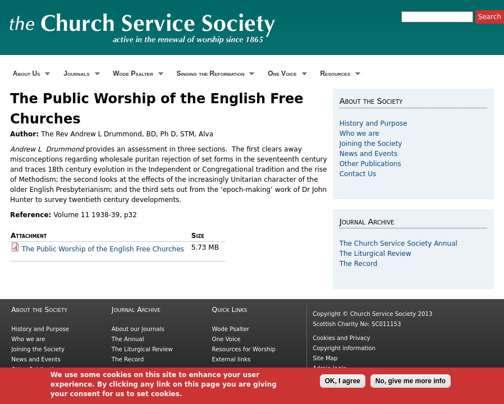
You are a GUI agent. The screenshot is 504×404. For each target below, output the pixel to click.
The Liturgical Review (375, 254)
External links (231, 359)
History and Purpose (373, 123)
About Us (30, 74)
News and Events (368, 154)
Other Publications (370, 164)
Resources (339, 74)
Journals (80, 74)
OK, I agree (342, 384)
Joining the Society (371, 144)
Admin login (330, 368)
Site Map (325, 358)
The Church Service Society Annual (398, 243)
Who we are (359, 133)
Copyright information (344, 348)
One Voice (285, 74)
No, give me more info (410, 384)
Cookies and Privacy (341, 338)
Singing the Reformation (214, 74)
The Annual (128, 339)
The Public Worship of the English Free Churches (103, 249)
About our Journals (138, 329)
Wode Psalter (137, 74)
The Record (359, 264)
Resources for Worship (244, 349)
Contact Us (358, 174)
